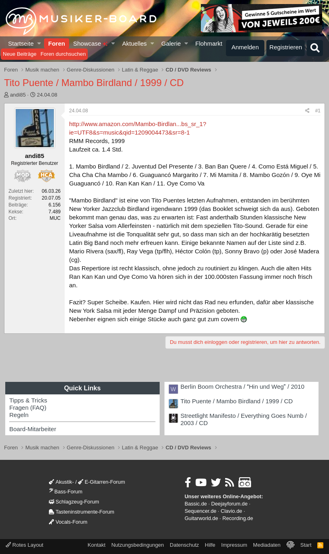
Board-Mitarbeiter (32, 429)
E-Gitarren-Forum (101, 482)
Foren (56, 43)
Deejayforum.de (229, 504)
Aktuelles (134, 43)
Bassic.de (196, 504)
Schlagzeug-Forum (74, 502)
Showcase (90, 43)
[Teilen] (307, 111)
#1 (318, 111)
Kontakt (96, 545)
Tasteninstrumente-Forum (81, 512)
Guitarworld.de (201, 518)
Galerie (171, 43)
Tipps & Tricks (28, 400)
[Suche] (315, 48)
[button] (39, 43)
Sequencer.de (201, 511)
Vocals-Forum (68, 522)
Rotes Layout (24, 545)
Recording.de (237, 518)
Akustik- (61, 482)
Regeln (19, 414)
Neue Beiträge (19, 54)
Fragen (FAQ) (27, 407)
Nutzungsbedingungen (137, 545)
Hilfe (210, 545)
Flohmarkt (208, 43)
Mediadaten (266, 545)
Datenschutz (184, 545)
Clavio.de (231, 511)
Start (305, 545)
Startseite (21, 43)
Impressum (234, 545)
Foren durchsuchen (63, 54)
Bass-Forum (65, 492)
